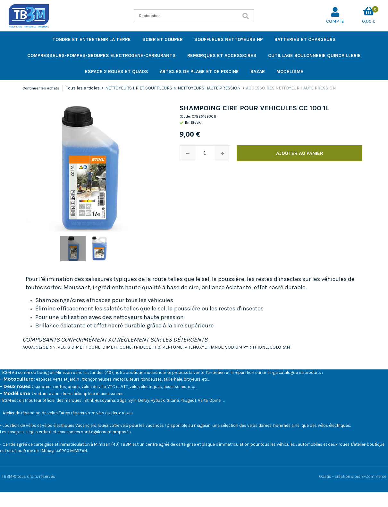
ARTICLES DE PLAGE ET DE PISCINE (199, 71)
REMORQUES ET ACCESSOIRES (222, 55)
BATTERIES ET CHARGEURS (305, 39)
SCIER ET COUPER (162, 39)
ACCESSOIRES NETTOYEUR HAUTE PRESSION (291, 88)
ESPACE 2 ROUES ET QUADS (116, 71)
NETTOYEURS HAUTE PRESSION (209, 88)
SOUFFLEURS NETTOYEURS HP (228, 39)
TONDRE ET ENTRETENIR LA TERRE (91, 39)
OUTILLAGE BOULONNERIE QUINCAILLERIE (314, 55)
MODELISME (289, 71)
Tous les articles (83, 88)
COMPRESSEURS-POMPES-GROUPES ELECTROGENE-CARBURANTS (101, 55)
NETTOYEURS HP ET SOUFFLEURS (138, 88)
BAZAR (257, 71)
